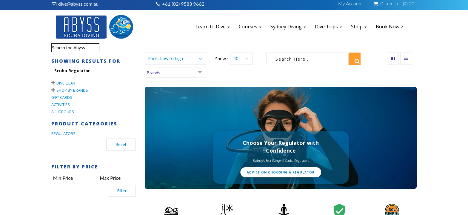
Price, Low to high (165, 58)
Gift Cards (61, 97)
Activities (60, 104)
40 (235, 58)
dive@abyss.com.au (78, 4)
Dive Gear (65, 83)
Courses (250, 26)
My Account (350, 3)
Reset (121, 144)
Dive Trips (328, 26)
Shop (359, 26)
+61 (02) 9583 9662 (183, 4)
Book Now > (389, 26)
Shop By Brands (72, 90)
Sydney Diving (288, 26)
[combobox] (75, 47)
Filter (122, 191)
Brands (153, 73)
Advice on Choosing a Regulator (281, 172)
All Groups (62, 111)
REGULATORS (63, 133)
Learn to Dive (212, 26)
